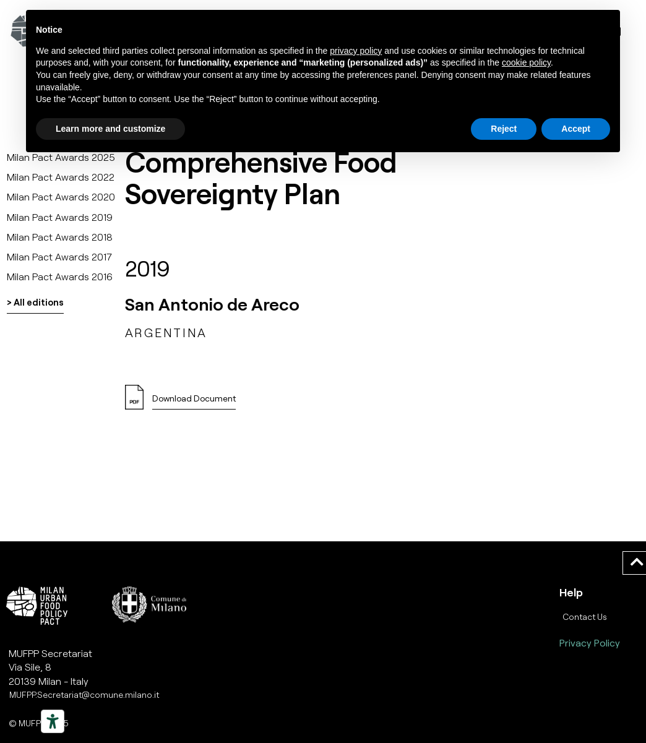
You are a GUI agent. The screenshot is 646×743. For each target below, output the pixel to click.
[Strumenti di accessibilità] (52, 721)
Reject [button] (504, 129)
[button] (194, 402)
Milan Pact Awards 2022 (60, 177)
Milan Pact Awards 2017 (59, 256)
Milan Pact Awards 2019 (60, 217)
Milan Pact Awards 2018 (60, 237)
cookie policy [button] (526, 62)
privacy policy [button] (356, 51)
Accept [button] (575, 129)
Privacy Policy (589, 642)
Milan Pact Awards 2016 (60, 276)
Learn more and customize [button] (110, 129)
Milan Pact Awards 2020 (61, 196)
